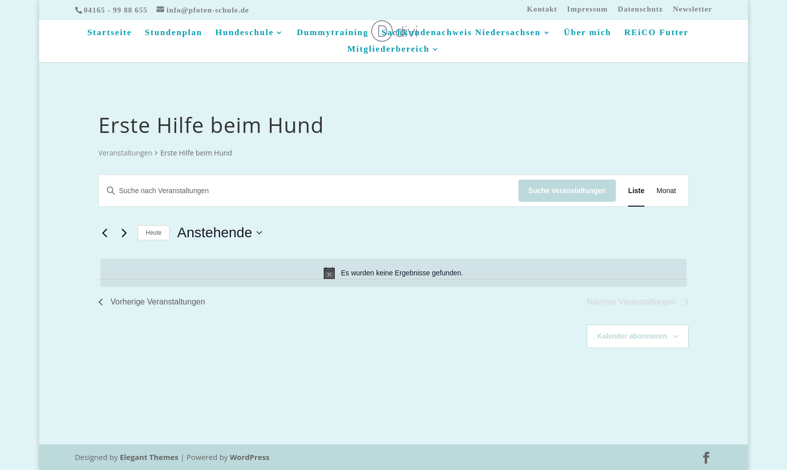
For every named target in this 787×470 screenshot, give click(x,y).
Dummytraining (332, 33)
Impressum (587, 9)
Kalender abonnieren (632, 336)
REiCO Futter (656, 33)
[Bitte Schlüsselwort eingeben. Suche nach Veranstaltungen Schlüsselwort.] (308, 191)
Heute (154, 232)
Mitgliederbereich (388, 50)
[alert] (393, 273)
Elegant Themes (149, 457)
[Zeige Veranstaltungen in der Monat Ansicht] (666, 191)
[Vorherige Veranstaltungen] (104, 233)
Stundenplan (174, 33)
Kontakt (542, 9)
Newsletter (692, 9)
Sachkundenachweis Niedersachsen (461, 33)
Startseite (109, 33)
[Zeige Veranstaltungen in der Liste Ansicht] (636, 191)
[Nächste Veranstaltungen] (124, 233)
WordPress (250, 457)
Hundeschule (244, 33)
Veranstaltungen (125, 153)
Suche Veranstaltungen (567, 191)
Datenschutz (640, 9)
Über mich (587, 33)
